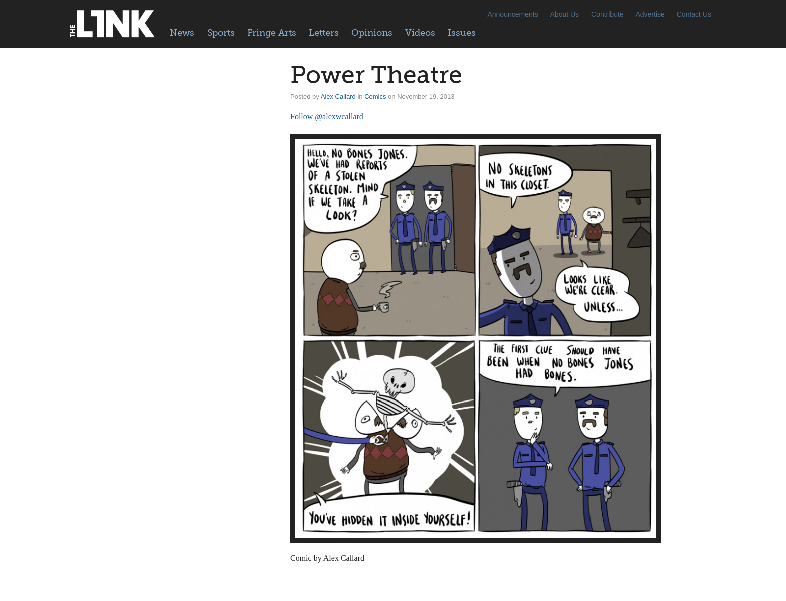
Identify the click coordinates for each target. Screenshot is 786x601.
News (182, 32)
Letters (324, 32)
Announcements (512, 14)
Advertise (650, 14)
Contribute (607, 14)
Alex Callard (338, 96)
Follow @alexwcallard (326, 116)
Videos (420, 32)
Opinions (371, 32)
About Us (564, 14)
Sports (221, 32)
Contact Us (694, 14)
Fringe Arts (271, 32)
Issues (462, 32)
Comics (375, 96)
